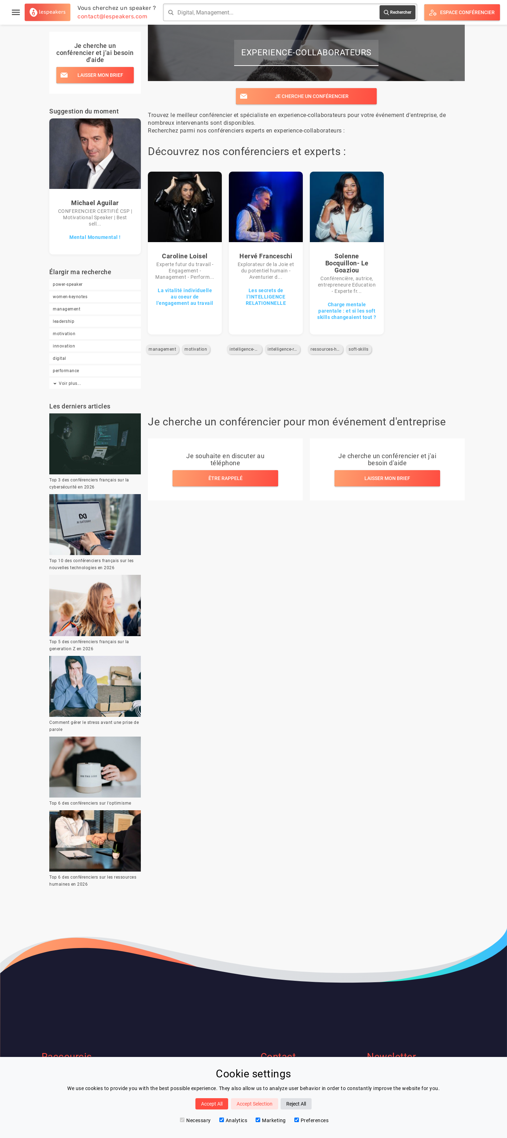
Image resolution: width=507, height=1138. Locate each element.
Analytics (233, 1120)
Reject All (296, 1104)
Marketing (271, 1120)
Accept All (212, 1104)
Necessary (195, 1120)
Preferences (311, 1120)
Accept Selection (255, 1104)
